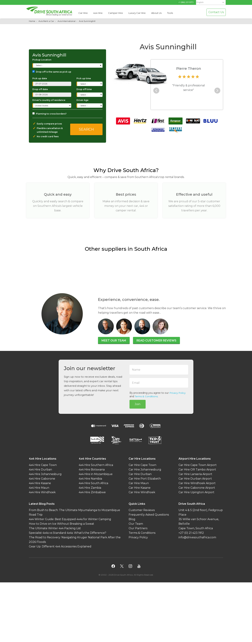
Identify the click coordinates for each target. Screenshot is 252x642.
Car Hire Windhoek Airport (197, 483)
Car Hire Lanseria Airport (195, 474)
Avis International (66, 21)
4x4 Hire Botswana (92, 469)
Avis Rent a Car (46, 21)
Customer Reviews (142, 510)
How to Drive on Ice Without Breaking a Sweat (61, 523)
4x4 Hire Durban (40, 469)
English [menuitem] (200, 2)
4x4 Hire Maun (39, 487)
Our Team (136, 523)
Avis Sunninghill (87, 21)
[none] (211, 2)
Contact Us (216, 12)
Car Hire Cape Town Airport (197, 464)
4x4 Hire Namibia (90, 478)
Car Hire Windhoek (142, 492)
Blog (132, 519)
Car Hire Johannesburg (145, 469)
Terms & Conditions (146, 396)
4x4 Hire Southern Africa (96, 464)
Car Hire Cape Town (142, 464)
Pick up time (83, 78)
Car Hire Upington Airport (196, 492)
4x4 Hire (98, 13)
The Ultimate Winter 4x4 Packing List (55, 528)
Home (32, 21)
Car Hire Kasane (139, 487)
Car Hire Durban (140, 474)
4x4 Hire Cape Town (43, 464)
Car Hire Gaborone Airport (196, 487)
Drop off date (40, 89)
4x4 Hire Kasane (40, 483)
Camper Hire (115, 13)
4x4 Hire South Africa (93, 483)
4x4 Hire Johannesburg (45, 474)
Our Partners (138, 528)
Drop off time (84, 89)
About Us (156, 13)
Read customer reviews (156, 340)
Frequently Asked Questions (149, 514)
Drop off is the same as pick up (51, 71)
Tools (170, 13)
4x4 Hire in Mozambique (96, 474)
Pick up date (39, 78)
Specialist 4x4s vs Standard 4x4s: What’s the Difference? (67, 532)
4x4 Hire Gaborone (42, 478)
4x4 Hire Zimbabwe (92, 492)
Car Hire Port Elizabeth (145, 478)
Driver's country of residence (48, 100)
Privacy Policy (177, 392)
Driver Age (82, 100)
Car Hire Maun (139, 483)
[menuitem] (211, 2)
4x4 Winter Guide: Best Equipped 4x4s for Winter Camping (70, 519)
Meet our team (114, 340)
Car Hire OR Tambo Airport (197, 469)
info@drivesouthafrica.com (197, 537)
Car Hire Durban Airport (195, 478)
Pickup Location (41, 59)
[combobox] (68, 65)
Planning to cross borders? (49, 113)
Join (137, 404)
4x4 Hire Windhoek (42, 492)
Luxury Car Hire (137, 13)
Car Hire (83, 13)
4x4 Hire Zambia (90, 487)
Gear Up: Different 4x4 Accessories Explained (60, 546)
